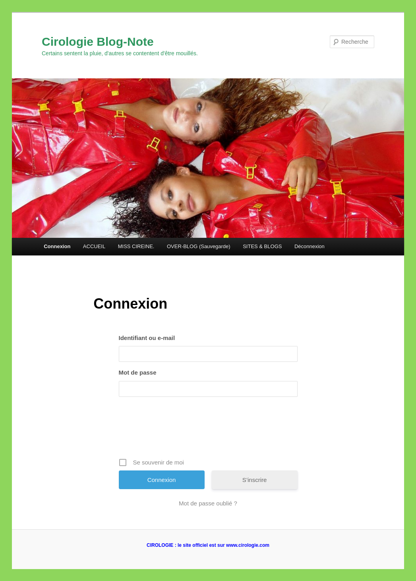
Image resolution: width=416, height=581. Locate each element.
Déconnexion (309, 246)
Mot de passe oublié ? (208, 503)
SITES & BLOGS (262, 246)
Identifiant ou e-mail (147, 337)
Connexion (57, 246)
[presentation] (209, 430)
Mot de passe (138, 372)
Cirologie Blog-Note (98, 41)
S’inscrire (254, 479)
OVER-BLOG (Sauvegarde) (198, 246)
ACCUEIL (94, 246)
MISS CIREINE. (136, 246)
